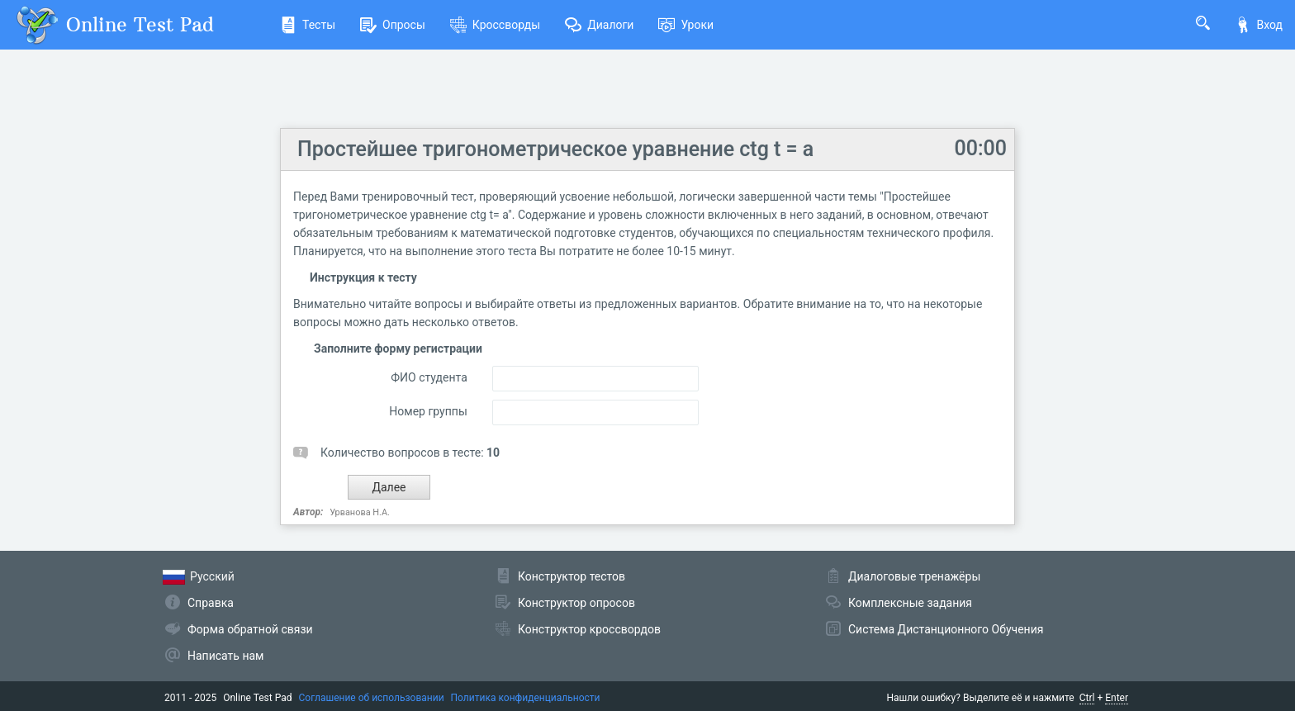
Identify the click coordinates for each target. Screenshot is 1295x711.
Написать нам (225, 655)
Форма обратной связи (250, 629)
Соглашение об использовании (371, 698)
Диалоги (599, 25)
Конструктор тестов (571, 576)
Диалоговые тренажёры (914, 576)
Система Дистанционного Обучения (945, 629)
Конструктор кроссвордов (589, 629)
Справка (210, 602)
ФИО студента (429, 377)
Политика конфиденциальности (525, 698)
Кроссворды (495, 25)
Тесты (307, 25)
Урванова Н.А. (360, 512)
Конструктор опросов (576, 602)
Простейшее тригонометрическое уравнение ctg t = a (555, 149)
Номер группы (428, 411)
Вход (1259, 25)
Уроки (686, 25)
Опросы (392, 25)
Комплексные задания (910, 602)
